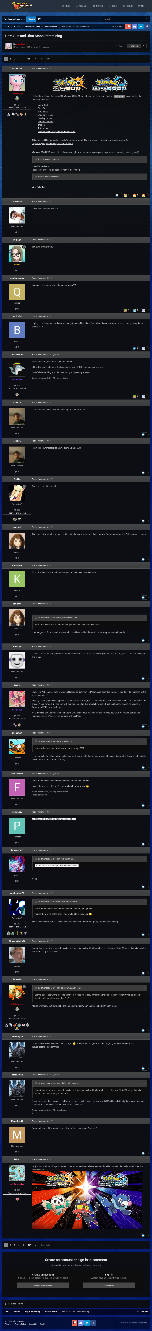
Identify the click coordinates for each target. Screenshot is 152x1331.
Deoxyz (17, 685)
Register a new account (43, 1285)
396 (17, 716)
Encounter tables (45, 115)
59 (17, 972)
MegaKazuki (17, 1121)
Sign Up (31, 19)
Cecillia (17, 479)
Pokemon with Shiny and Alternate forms (56, 131)
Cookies (43, 1324)
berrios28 (17, 316)
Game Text (43, 105)
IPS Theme (9, 1321)
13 (17, 1067)
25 (17, 764)
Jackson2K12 (17, 850)
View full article (39, 187)
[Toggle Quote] (36, 617)
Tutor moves (43, 128)
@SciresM (119, 96)
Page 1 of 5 (46, 59)
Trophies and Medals (17, 108)
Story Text (42, 108)
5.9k (17, 105)
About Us (98, 7)
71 (17, 270)
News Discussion (41, 47)
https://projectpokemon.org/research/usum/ (52, 143)
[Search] (116, 19)
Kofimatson (17, 565)
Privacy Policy (20, 1324)
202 (17, 510)
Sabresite (17, 979)
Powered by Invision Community (134, 1323)
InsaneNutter (17, 354)
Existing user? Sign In (14, 19)
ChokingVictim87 (17, 941)
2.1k (17, 1016)
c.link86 (17, 402)
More (143, 7)
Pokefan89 (17, 812)
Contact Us (33, 1324)
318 (17, 385)
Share (119, 46)
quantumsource (17, 278)
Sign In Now (109, 1285)
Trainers (41, 125)
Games (130, 7)
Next (29, 59)
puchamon (17, 733)
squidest (17, 527)
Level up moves (45, 118)
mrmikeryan (17, 1036)
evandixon (17, 68)
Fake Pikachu (17, 773)
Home (83, 7)
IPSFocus (20, 1321)
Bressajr (17, 646)
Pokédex (115, 7)
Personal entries (45, 121)
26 (17, 309)
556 (17, 1190)
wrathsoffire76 (17, 893)
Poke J (17, 1159)
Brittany (17, 240)
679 (17, 924)
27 (17, 881)
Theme (8, 1324)
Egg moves (43, 111)
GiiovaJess (17, 201)
